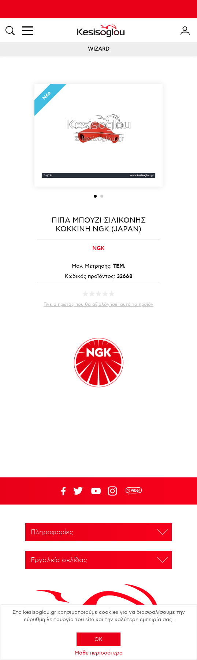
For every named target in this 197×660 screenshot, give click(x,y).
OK (98, 639)
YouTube (78, 491)
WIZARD (98, 49)
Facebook (60, 491)
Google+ (114, 491)
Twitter (96, 491)
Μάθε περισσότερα (99, 653)
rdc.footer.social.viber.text (134, 491)
